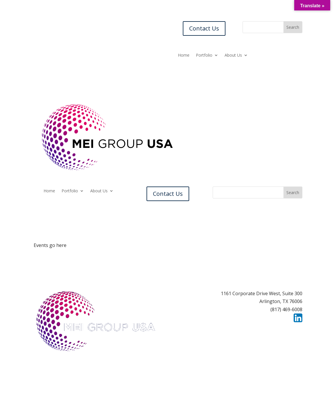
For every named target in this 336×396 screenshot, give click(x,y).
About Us (233, 55)
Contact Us (204, 28)
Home (183, 55)
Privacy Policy (287, 329)
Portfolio (204, 55)
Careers (220, 329)
